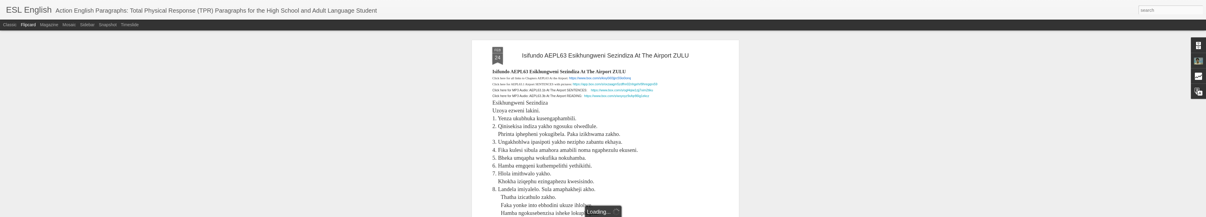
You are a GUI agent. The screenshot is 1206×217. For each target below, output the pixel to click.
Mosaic (69, 24)
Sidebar (87, 24)
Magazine (49, 24)
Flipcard (28, 24)
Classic (10, 24)
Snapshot (108, 24)
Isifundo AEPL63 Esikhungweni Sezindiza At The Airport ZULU (605, 55)
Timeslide (130, 24)
